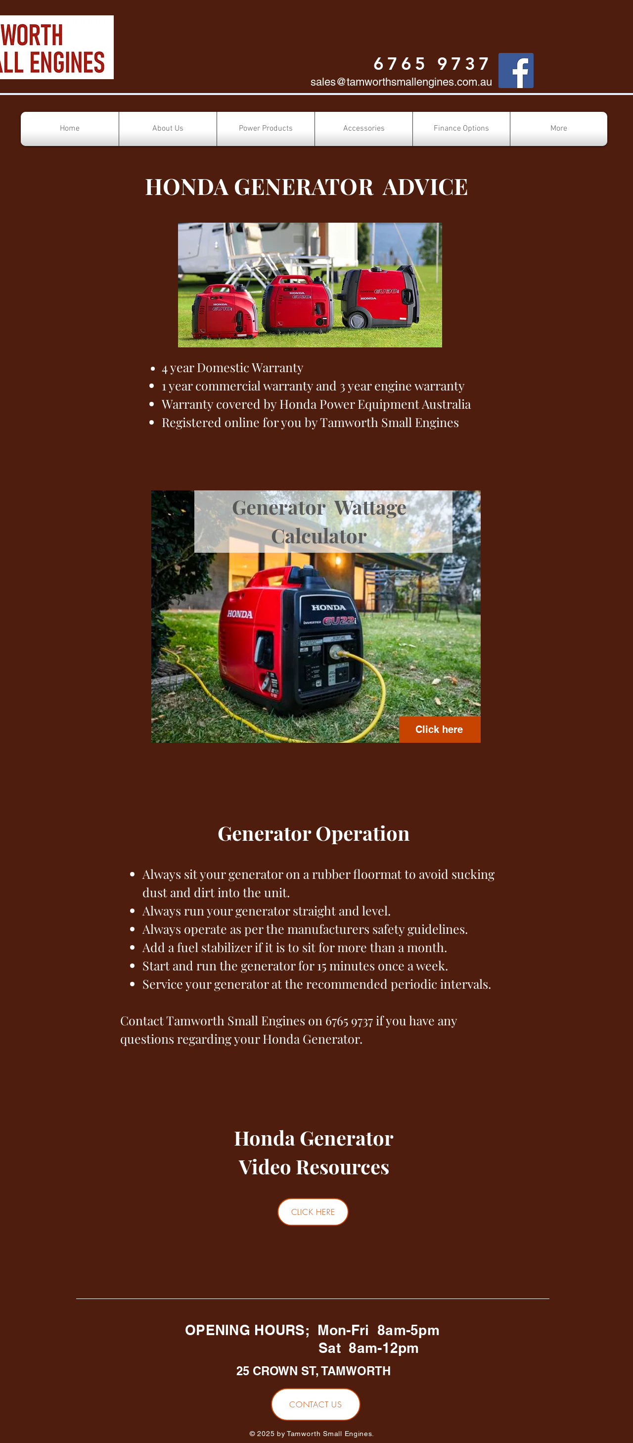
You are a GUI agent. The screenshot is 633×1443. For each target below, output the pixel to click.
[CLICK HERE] (313, 1212)
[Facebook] (516, 70)
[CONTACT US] (316, 1404)
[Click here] (440, 730)
